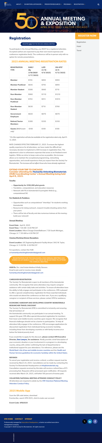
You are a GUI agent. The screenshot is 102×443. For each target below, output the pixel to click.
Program (68, 4)
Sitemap (28, 419)
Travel (79, 51)
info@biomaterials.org (49, 366)
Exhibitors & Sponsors (33, 4)
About (19, 4)
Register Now (87, 36)
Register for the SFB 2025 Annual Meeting (39, 44)
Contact (19, 419)
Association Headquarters (30, 422)
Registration (79, 4)
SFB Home (8, 419)
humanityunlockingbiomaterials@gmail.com (28, 253)
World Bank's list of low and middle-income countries (29, 350)
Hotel (79, 46)
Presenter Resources (53, 4)
